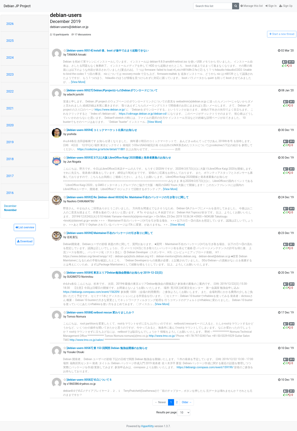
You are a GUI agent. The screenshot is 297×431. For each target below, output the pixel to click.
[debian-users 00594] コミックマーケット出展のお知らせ (100, 130)
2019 (10, 142)
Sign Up (285, 5)
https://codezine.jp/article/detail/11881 (101, 149)
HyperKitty (147, 426)
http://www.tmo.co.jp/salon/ (87, 339)
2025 (10, 41)
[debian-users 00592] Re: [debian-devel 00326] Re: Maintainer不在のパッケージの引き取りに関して (126, 197)
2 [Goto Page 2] (177, 402)
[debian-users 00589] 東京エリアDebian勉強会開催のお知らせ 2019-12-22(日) (113, 272)
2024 (10, 57)
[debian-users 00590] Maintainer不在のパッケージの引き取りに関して (108, 233)
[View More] (78, 82)
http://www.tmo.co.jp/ (162, 335)
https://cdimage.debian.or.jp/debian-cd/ (143, 113)
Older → (187, 402)
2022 (10, 91)
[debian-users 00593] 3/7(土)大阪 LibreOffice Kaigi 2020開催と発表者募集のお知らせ (117, 157)
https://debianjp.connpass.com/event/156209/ (91, 291)
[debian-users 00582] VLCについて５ (88, 379)
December (10, 206)
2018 (10, 159)
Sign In (271, 5)
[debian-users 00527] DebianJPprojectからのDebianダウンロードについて (111, 90)
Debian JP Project (17, 6)
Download (24, 241)
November (10, 210)
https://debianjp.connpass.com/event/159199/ (205, 367)
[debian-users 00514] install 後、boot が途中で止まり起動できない (106, 50)
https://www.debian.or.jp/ (110, 109)
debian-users (66, 15)
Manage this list (251, 5)
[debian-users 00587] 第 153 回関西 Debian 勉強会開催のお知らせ (105, 348)
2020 (10, 125)
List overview (24, 227)
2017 (10, 176)
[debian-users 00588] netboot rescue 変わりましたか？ (99, 312)
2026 (10, 24)
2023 (10, 74)
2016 (10, 193)
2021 (10, 108)
